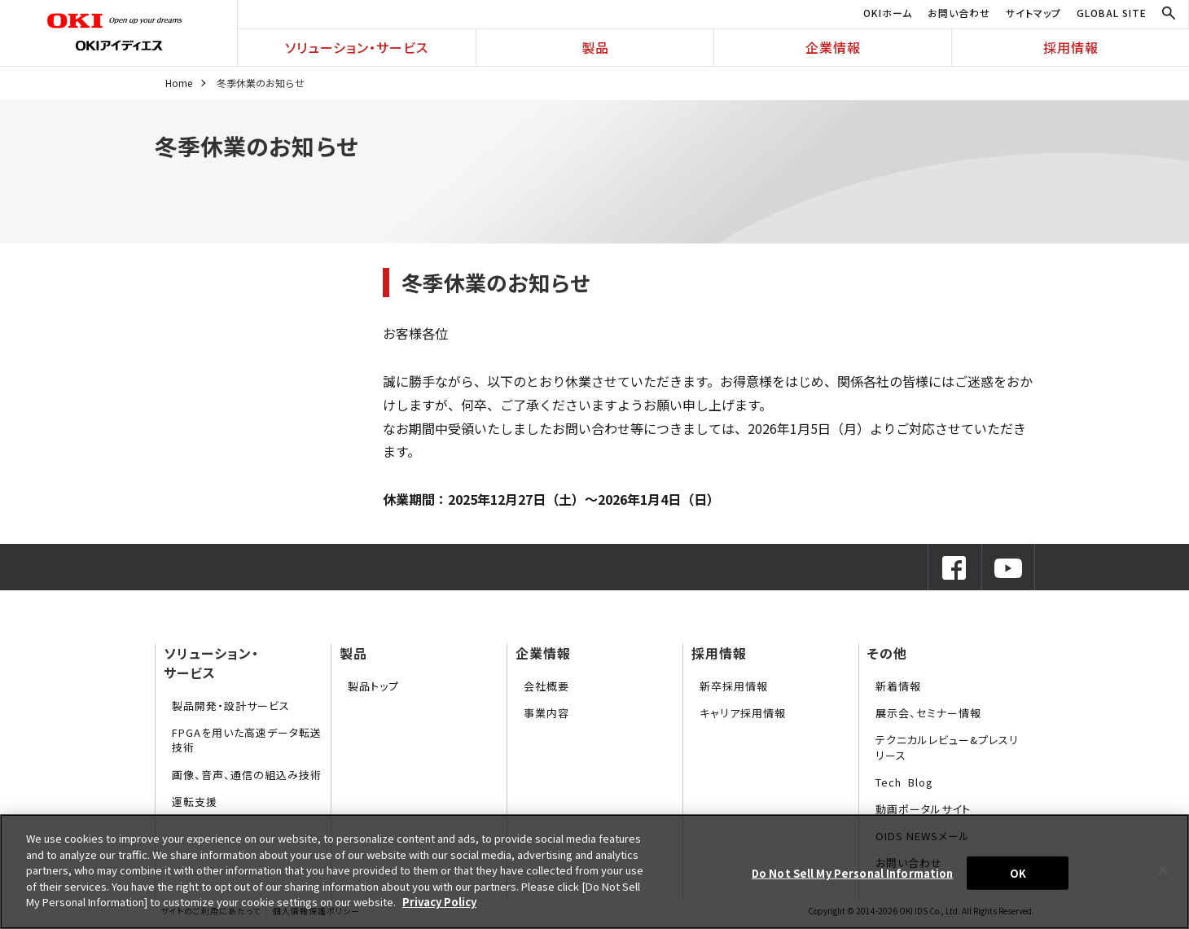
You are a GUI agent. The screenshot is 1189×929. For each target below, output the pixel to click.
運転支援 (194, 801)
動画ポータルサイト (923, 809)
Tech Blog (904, 782)
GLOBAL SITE (1112, 13)
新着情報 (898, 686)
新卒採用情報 (734, 686)
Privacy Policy (439, 901)
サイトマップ (1033, 13)
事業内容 (546, 713)
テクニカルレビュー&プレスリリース (947, 747)
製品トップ (373, 686)
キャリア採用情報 (743, 713)
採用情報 (1071, 47)
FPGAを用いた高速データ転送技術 (247, 740)
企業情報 (833, 47)
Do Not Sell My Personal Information (853, 872)
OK (1018, 872)
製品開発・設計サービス (231, 705)
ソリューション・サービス (356, 47)
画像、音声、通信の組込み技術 (247, 774)
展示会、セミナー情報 (928, 713)
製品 (595, 47)
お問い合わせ (959, 13)
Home (178, 83)
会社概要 (546, 686)
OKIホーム (887, 13)
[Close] (1163, 869)
